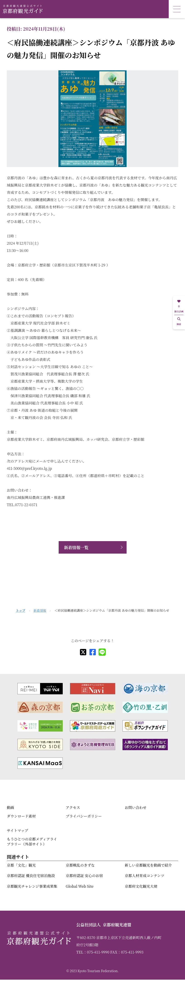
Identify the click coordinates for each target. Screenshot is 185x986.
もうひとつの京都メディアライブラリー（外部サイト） (32, 841)
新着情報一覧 (76, 547)
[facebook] (92, 652)
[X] (83, 652)
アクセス (73, 807)
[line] (102, 652)
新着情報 (40, 610)
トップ (20, 610)
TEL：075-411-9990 (92, 952)
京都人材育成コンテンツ (144, 875)
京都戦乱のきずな (80, 865)
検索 (179, 321)
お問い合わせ (136, 807)
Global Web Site (79, 886)
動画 (10, 807)
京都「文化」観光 (21, 865)
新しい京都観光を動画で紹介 (148, 865)
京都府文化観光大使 (141, 886)
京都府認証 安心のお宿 (84, 875)
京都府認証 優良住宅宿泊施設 (31, 875)
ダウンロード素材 (21, 816)
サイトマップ (17, 830)
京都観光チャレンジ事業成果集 (32, 886)
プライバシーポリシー (84, 816)
